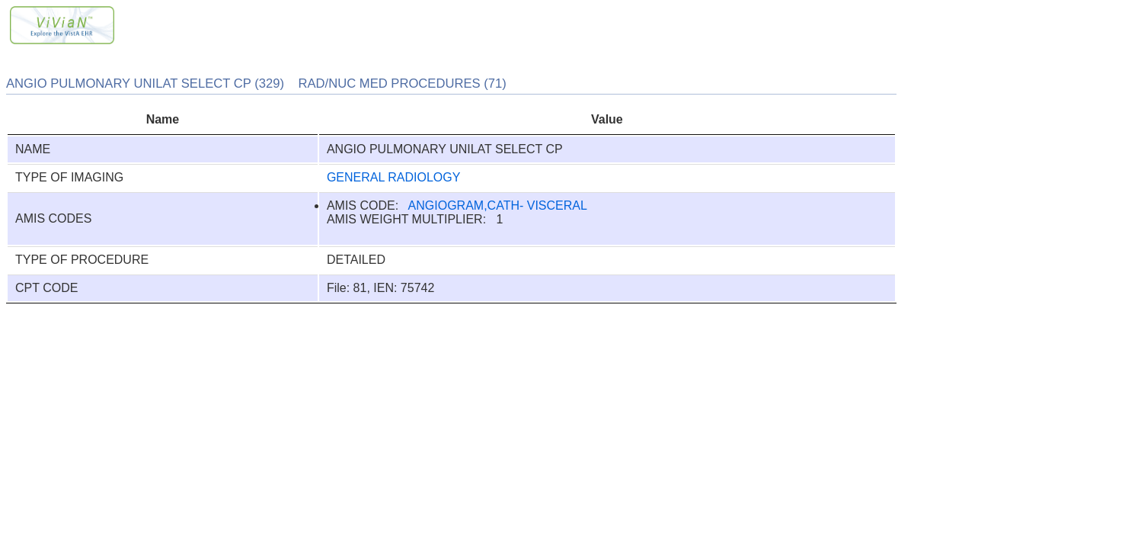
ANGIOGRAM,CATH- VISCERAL (497, 205)
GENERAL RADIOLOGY (393, 177)
